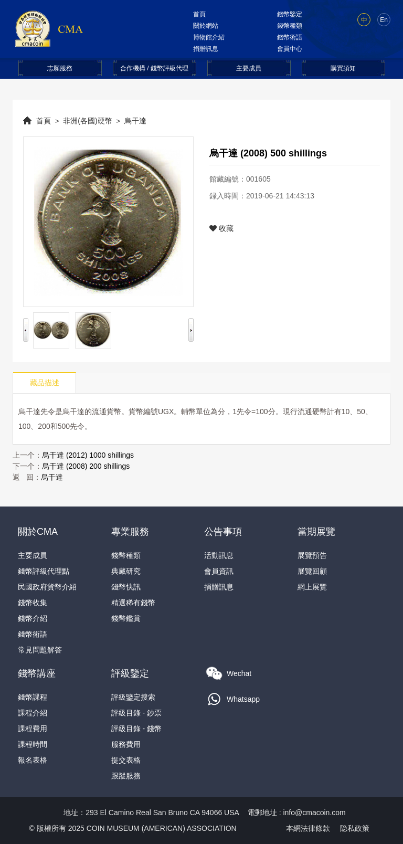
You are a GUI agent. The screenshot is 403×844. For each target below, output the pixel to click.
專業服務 (130, 531)
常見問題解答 (40, 650)
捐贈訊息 (205, 48)
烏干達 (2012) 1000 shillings (88, 455)
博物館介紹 (209, 37)
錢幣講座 (37, 673)
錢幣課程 (32, 697)
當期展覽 (316, 531)
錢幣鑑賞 (126, 618)
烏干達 (135, 121)
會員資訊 (219, 571)
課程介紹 (32, 713)
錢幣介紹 (32, 618)
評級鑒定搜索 (133, 697)
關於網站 (205, 25)
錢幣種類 (289, 25)
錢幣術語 (289, 37)
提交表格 (126, 760)
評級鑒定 (130, 673)
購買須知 (343, 68)
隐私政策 (354, 828)
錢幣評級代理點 (43, 571)
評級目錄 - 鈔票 (136, 713)
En (384, 20)
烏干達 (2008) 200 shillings (86, 466)
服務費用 (126, 744)
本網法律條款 (308, 828)
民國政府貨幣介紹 (47, 587)
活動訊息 (219, 555)
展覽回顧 (312, 571)
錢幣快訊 (126, 587)
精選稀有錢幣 (133, 602)
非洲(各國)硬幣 (87, 121)
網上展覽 (312, 587)
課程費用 (32, 728)
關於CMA (38, 531)
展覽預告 (312, 555)
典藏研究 (126, 571)
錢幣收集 (32, 602)
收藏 (221, 228)
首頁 (199, 14)
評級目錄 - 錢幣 (136, 728)
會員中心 (289, 48)
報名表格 (32, 760)
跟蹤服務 (126, 776)
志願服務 (59, 68)
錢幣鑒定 (289, 14)
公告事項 (223, 531)
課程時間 (32, 744)
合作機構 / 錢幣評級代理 (154, 68)
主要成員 (248, 68)
